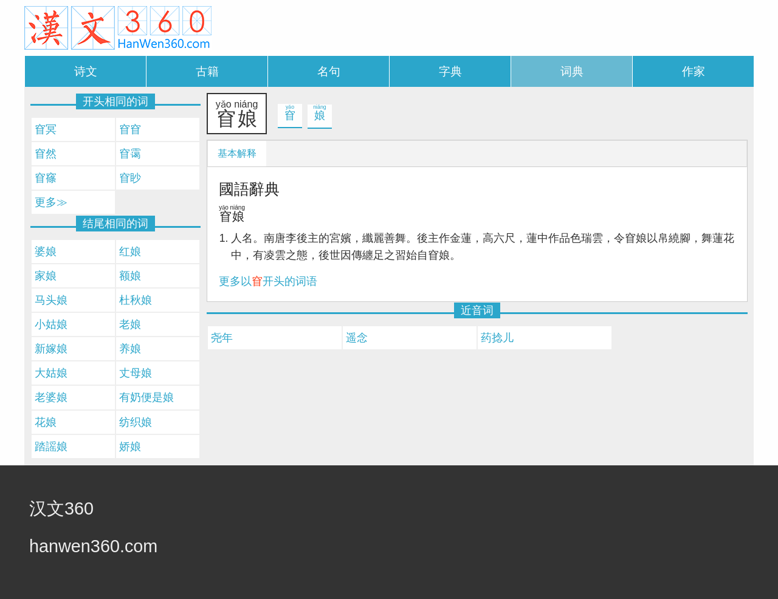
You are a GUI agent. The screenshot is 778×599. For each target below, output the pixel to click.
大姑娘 (51, 373)
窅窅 (130, 129)
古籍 (207, 71)
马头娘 (51, 300)
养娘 (130, 349)
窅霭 (130, 154)
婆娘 (46, 251)
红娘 (130, 251)
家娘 (46, 276)
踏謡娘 (51, 446)
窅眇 (130, 178)
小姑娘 (51, 324)
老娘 (130, 324)
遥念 (357, 338)
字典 (450, 71)
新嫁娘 (51, 349)
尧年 (222, 338)
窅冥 (46, 129)
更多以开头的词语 (268, 281)
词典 (572, 71)
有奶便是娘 (146, 397)
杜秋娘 (135, 300)
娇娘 (130, 446)
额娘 (130, 276)
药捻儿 (497, 338)
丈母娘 (135, 373)
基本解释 (237, 153)
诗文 (85, 71)
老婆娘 (51, 397)
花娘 (46, 422)
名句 (328, 71)
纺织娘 (135, 422)
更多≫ (51, 202)
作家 (693, 71)
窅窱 (46, 178)
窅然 (46, 154)
